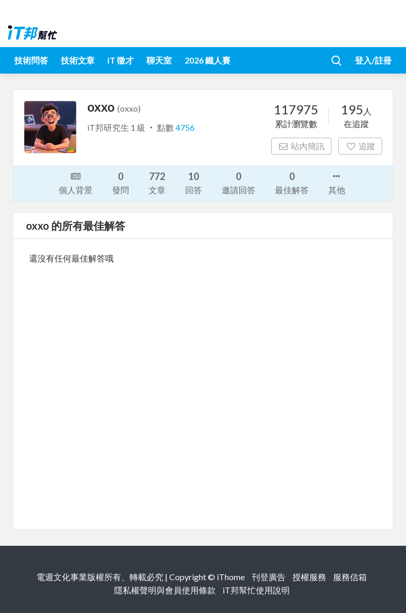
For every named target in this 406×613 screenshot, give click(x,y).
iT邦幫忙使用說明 (256, 590)
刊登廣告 (268, 577)
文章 (157, 182)
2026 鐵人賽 (207, 60)
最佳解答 (292, 182)
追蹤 (360, 146)
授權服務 (309, 577)
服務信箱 (350, 577)
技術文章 (78, 60)
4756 (185, 127)
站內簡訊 (301, 146)
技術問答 (31, 60)
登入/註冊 (373, 60)
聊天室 (159, 60)
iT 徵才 (120, 60)
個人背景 (76, 182)
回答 (193, 182)
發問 (120, 182)
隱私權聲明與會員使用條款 (165, 590)
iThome (231, 577)
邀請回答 (238, 182)
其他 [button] (336, 182)
